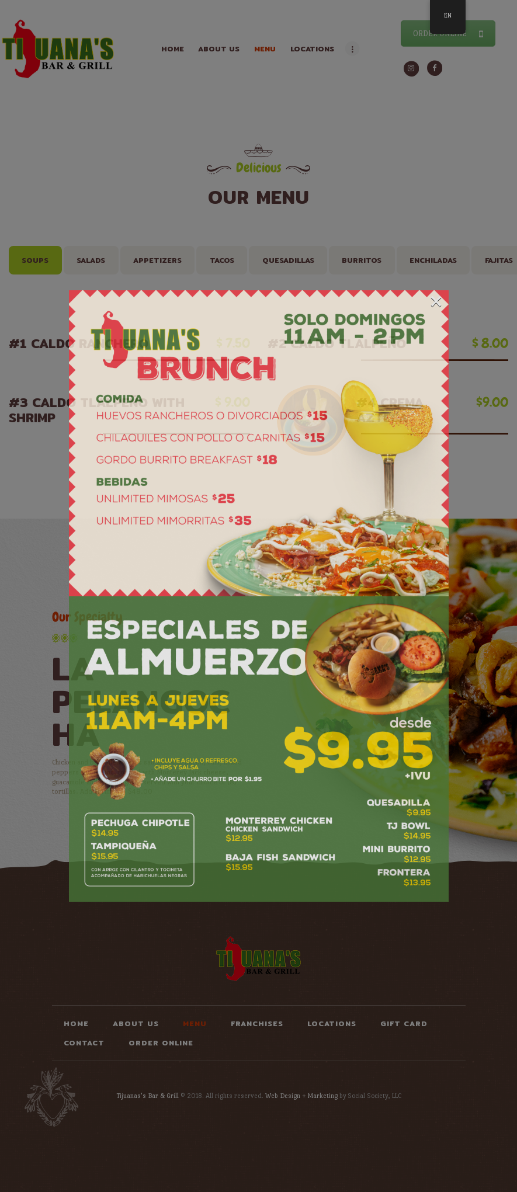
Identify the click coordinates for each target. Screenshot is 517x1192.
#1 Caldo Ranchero (104, 343)
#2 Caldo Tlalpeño (362, 343)
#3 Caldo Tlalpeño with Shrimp (104, 410)
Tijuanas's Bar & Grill (147, 1096)
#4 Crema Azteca (406, 410)
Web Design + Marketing (301, 1096)
